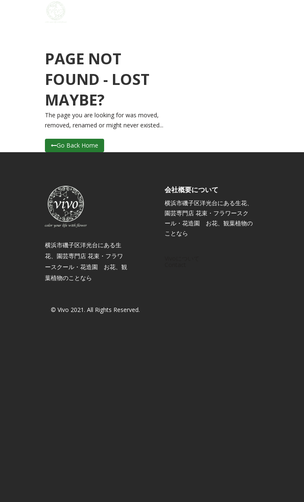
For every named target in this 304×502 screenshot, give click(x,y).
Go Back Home (74, 145)
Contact (175, 265)
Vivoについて (182, 258)
